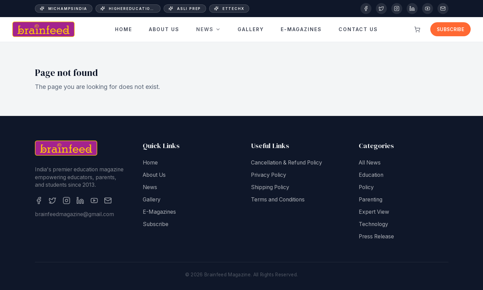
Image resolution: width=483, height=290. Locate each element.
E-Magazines (301, 29)
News (208, 29)
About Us (164, 29)
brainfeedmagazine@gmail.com (74, 214)
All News (370, 162)
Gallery (251, 29)
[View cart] (417, 29)
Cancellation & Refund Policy (286, 162)
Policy (366, 187)
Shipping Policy (270, 187)
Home (123, 29)
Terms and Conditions (278, 199)
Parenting (370, 199)
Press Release (376, 236)
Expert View (374, 212)
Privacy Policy (268, 175)
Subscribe (450, 29)
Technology (373, 224)
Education (371, 175)
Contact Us (358, 28)
